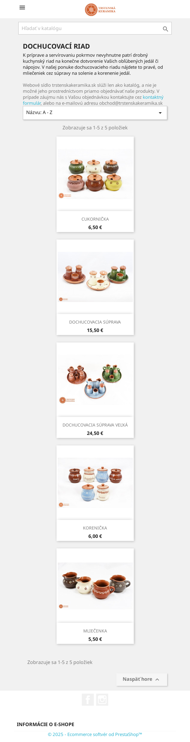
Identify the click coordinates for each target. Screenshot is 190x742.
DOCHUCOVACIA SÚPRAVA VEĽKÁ (95, 425)
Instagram (102, 700)
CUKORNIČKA (95, 219)
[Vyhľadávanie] (95, 28)
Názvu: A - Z (95, 112)
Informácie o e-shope (45, 724)
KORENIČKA (95, 528)
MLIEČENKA (95, 631)
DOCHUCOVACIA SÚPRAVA (95, 322)
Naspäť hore (142, 679)
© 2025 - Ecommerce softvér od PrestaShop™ (95, 734)
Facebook (88, 700)
